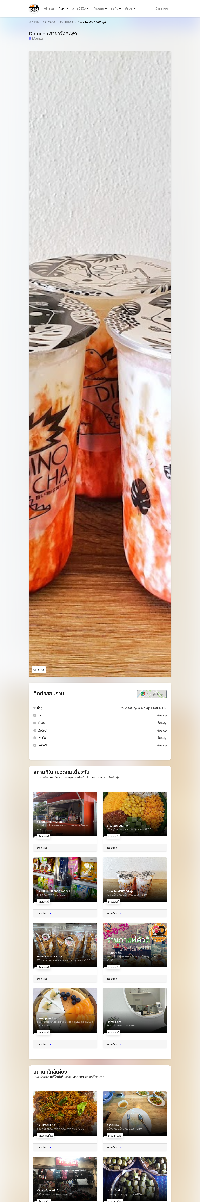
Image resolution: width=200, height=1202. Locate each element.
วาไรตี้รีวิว (79, 8)
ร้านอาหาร (49, 22)
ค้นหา (63, 8)
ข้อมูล (129, 8)
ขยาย (39, 670)
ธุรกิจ (114, 8)
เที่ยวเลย (98, 8)
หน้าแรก (48, 8)
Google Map (152, 694)
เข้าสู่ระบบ (161, 8)
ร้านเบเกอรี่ (66, 22)
